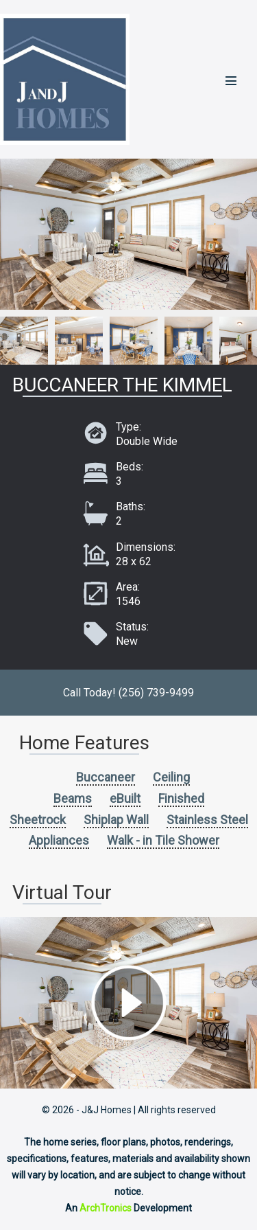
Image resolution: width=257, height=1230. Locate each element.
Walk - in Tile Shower (163, 840)
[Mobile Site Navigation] (230, 80)
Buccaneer (105, 777)
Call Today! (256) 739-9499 (128, 692)
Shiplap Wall (116, 819)
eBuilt (125, 798)
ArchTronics (105, 1208)
